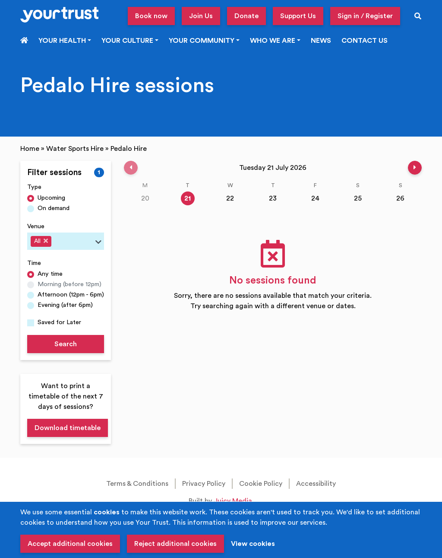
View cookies (253, 543)
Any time (50, 274)
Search (65, 344)
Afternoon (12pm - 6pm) (71, 294)
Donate (246, 16)
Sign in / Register (365, 16)
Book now (151, 16)
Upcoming (51, 198)
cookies (107, 512)
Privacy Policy (203, 483)
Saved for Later (59, 322)
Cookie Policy (260, 483)
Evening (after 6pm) (65, 305)
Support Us (298, 16)
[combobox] (65, 241)
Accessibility (316, 483)
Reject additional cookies (175, 543)
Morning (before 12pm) (69, 284)
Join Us (201, 16)
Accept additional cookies (70, 543)
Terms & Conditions (137, 483)
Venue (35, 226)
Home (29, 148)
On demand (53, 208)
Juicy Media (233, 500)
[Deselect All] (46, 241)
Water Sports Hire (75, 148)
